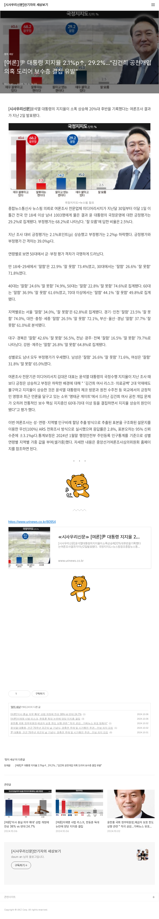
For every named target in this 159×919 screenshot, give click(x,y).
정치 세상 (15, 707)
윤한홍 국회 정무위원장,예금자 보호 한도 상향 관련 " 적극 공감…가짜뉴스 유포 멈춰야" (59, 723)
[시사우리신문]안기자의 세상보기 (26, 5)
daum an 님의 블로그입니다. (28, 856)
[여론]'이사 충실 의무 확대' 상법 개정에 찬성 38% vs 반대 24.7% (46, 714)
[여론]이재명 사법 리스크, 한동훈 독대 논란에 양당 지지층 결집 (45, 718)
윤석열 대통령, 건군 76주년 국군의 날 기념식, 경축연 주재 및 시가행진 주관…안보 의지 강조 (62, 727)
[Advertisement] (79, 644)
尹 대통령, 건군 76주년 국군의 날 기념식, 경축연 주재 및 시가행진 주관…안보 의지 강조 (59, 732)
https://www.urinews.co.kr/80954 (32, 522)
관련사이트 (10, 897)
